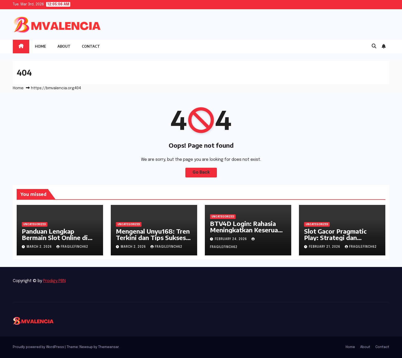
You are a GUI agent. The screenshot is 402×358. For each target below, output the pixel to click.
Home (40, 46)
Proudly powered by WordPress (39, 347)
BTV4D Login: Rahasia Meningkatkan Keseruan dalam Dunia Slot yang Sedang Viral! (246, 233)
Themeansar (108, 347)
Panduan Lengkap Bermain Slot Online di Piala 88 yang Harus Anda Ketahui (59, 240)
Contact (91, 46)
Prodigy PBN (54, 281)
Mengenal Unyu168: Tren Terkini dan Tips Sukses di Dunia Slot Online (153, 237)
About (64, 46)
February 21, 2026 (325, 246)
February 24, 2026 (231, 239)
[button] (374, 46)
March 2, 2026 (40, 246)
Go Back (201, 172)
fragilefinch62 (72, 246)
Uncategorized (34, 224)
